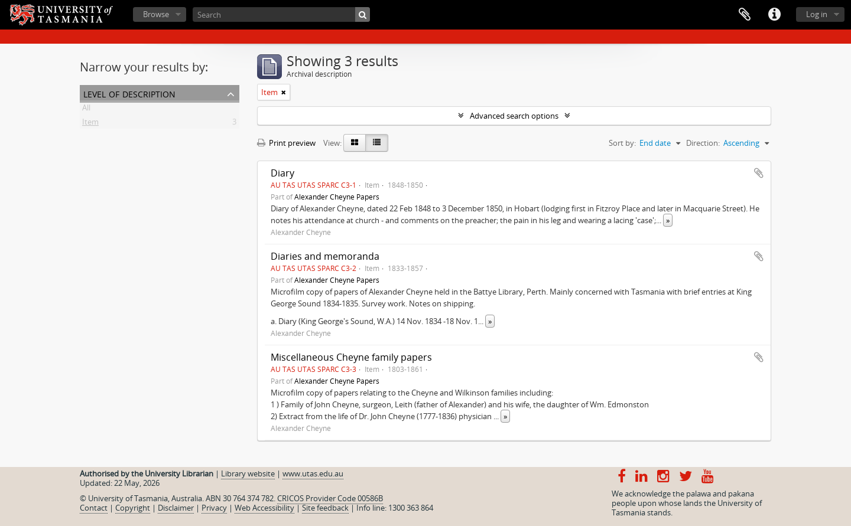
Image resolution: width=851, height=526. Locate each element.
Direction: (703, 143)
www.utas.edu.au (312, 473)
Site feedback (325, 507)
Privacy (214, 507)
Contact (94, 507)
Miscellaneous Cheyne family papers (351, 357)
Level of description (129, 93)
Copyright (132, 507)
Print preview (286, 143)
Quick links (774, 15)
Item (90, 124)
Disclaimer (176, 507)
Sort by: (622, 143)
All (86, 109)
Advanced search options (514, 115)
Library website (248, 473)
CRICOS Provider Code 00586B (330, 498)
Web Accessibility (264, 507)
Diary (282, 172)
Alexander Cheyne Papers (336, 196)
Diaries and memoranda (325, 256)
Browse (156, 14)
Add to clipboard (759, 173)
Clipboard (744, 15)
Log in (816, 14)
